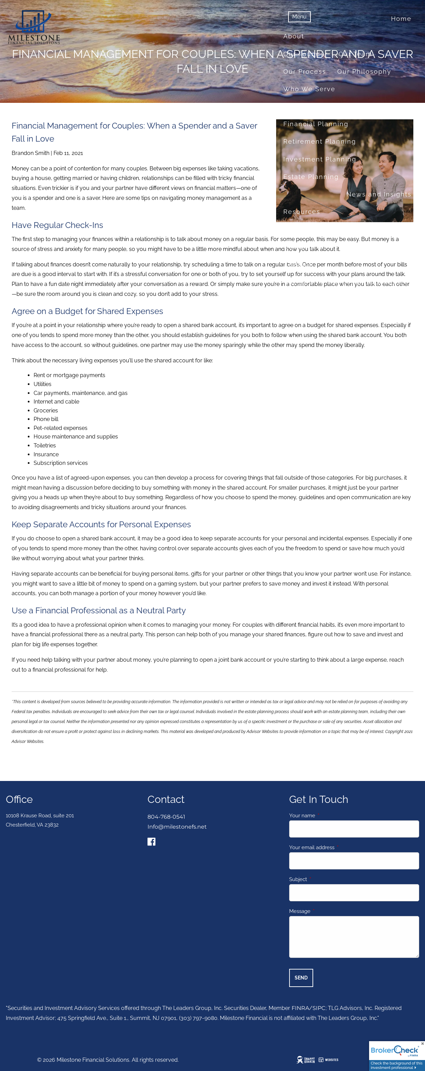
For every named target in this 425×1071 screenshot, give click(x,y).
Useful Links (305, 246)
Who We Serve (309, 89)
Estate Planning (311, 176)
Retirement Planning (319, 141)
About (293, 36)
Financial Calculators (320, 229)
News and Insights (379, 194)
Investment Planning (319, 159)
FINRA (300, 1008)
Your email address (336, 848)
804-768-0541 (166, 817)
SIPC (319, 1008)
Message (324, 911)
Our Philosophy (364, 71)
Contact (298, 264)
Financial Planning (316, 124)
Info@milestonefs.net (177, 826)
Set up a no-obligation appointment (348, 282)
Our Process (304, 71)
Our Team (355, 54)
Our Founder (305, 54)
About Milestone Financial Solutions (347, 299)
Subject (323, 880)
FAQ (346, 246)
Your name (327, 816)
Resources (301, 211)
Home (401, 18)
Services (298, 106)
